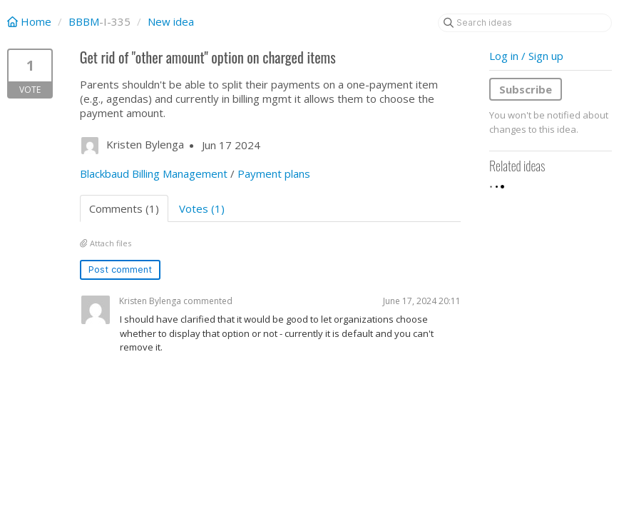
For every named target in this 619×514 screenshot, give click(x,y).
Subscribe (525, 89)
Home (30, 21)
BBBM (83, 21)
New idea (171, 21)
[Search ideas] (525, 23)
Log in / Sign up (526, 56)
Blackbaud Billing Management (153, 173)
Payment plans (273, 173)
